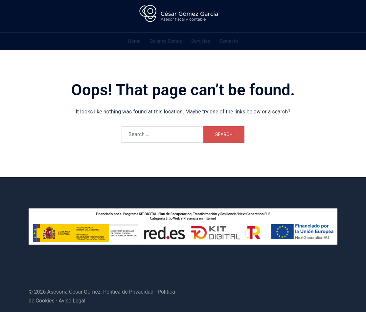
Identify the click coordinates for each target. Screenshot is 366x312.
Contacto (228, 41)
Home (134, 41)
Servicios (200, 41)
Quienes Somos (165, 41)
